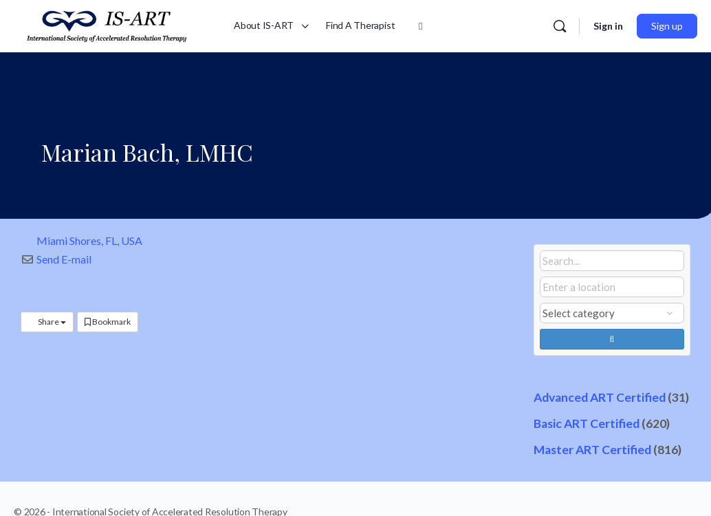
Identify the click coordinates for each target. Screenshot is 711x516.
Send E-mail (63, 259)
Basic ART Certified (586, 423)
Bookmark (108, 321)
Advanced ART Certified (600, 397)
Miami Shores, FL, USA (89, 240)
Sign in (608, 26)
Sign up (667, 26)
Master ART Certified (592, 449)
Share (47, 321)
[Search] (559, 26)
